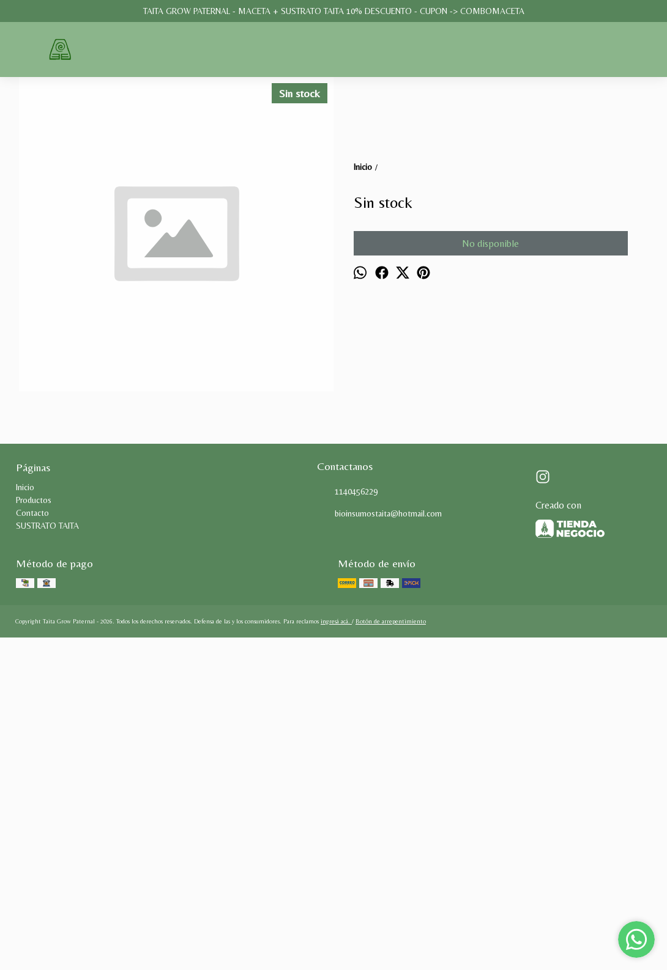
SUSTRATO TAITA (47, 840)
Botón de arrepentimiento (391, 935)
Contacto (32, 827)
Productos (33, 814)
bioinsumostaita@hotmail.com (379, 828)
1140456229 (347, 806)
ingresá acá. (336, 935)
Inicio (25, 801)
